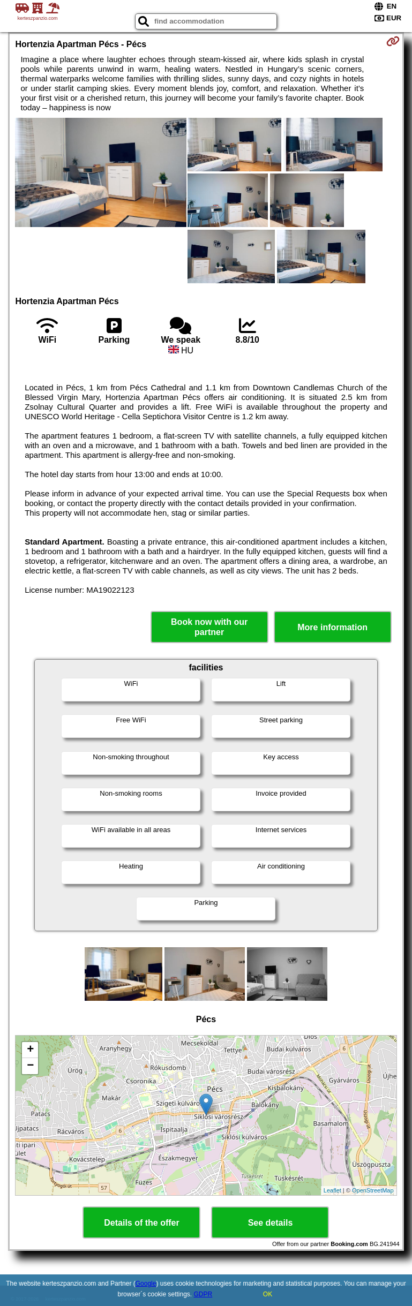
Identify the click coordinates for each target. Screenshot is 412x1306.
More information (332, 627)
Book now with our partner (209, 627)
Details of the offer (141, 1222)
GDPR (203, 1294)
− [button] (30, 1066)
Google (146, 1283)
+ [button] (30, 1050)
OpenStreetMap (373, 1190)
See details (270, 1222)
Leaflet (332, 1190)
